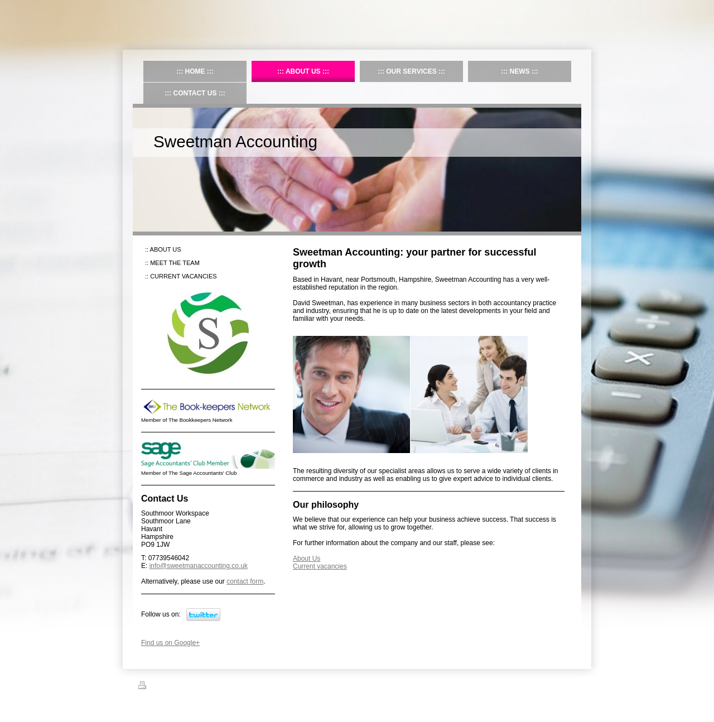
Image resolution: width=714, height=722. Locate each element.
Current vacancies (320, 566)
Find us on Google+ (170, 643)
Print (151, 687)
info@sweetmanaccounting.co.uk (198, 566)
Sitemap (179, 687)
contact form (244, 581)
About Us (306, 558)
